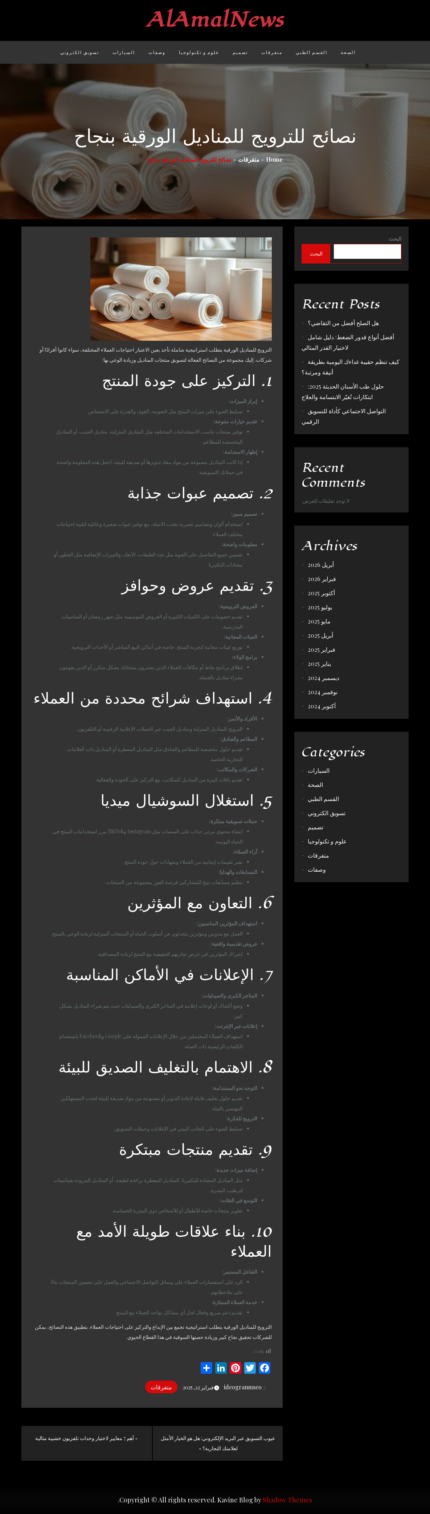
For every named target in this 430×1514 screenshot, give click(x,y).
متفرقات (271, 52)
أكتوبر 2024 (322, 706)
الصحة (348, 52)
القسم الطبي (311, 52)
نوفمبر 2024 (322, 692)
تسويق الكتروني (79, 52)
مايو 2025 (319, 621)
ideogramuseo (246, 1387)
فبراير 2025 (321, 649)
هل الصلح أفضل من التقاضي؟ (343, 323)
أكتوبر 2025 (321, 593)
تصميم (240, 52)
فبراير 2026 (322, 578)
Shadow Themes (287, 1500)
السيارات (123, 52)
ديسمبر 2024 (323, 677)
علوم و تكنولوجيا (199, 52)
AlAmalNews (215, 20)
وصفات (156, 52)
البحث (395, 238)
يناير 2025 (319, 663)
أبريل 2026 (321, 564)
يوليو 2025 (320, 607)
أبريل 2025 (320, 635)
